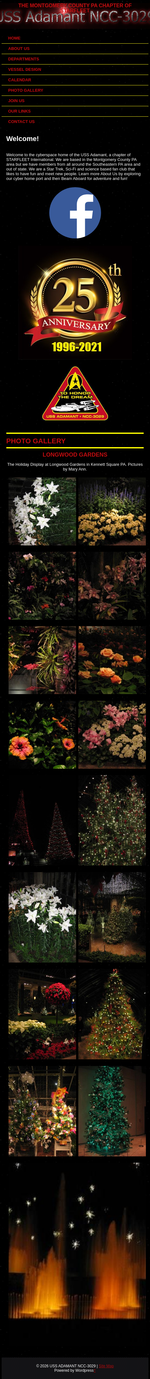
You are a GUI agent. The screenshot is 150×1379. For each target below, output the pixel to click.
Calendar (19, 79)
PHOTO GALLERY (36, 441)
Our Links (19, 111)
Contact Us (21, 121)
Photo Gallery (25, 90)
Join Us (16, 100)
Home (14, 38)
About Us (19, 48)
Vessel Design (24, 69)
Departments (23, 59)
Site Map (106, 1366)
